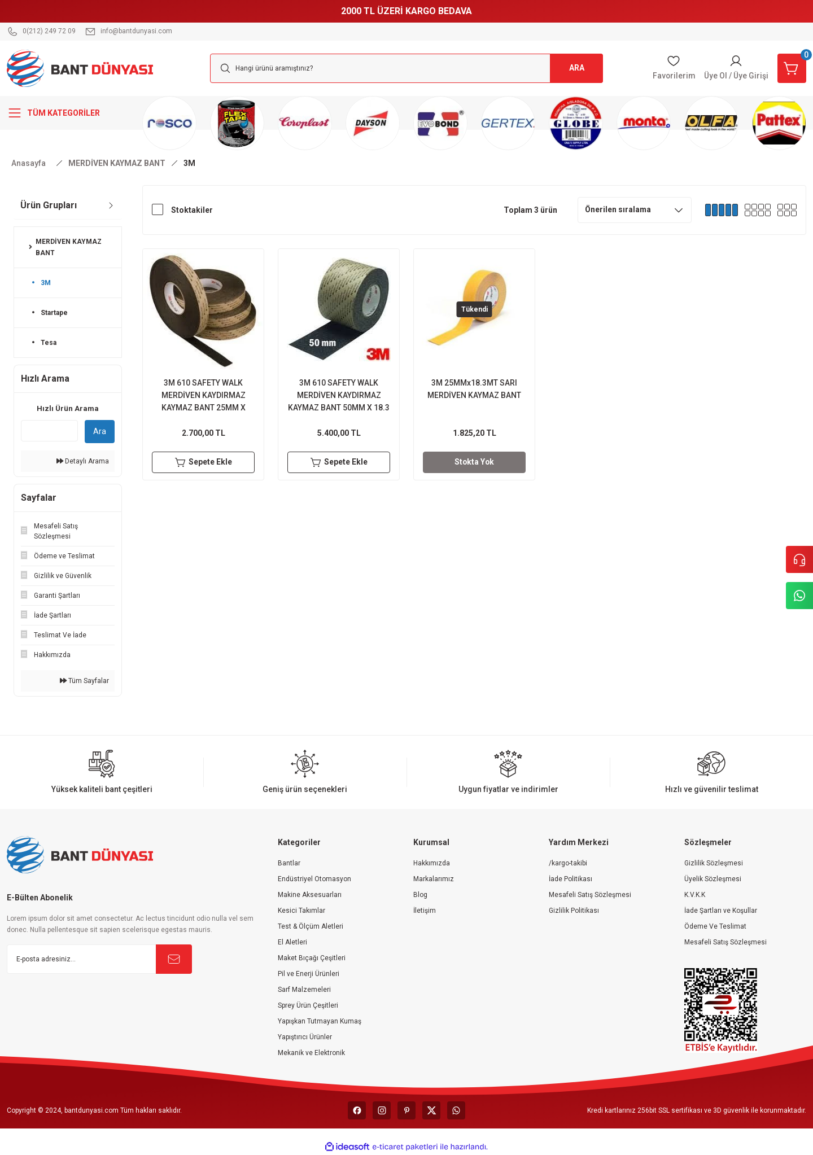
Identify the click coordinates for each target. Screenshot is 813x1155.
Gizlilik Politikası (574, 911)
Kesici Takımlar (301, 911)
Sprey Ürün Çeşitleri (308, 1005)
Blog (420, 895)
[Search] (406, 68)
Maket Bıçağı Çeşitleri (312, 958)
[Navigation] (68, 113)
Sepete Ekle (203, 462)
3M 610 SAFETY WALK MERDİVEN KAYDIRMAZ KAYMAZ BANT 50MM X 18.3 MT (339, 396)
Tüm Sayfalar (84, 681)
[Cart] (791, 68)
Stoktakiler (192, 210)
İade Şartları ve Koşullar (720, 911)
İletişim (424, 911)
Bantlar (289, 863)
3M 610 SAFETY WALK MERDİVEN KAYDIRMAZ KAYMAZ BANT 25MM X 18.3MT (203, 396)
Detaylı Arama (82, 461)
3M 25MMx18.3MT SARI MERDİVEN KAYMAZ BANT (474, 389)
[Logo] (80, 68)
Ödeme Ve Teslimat (715, 926)
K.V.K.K (694, 895)
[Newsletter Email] (99, 959)
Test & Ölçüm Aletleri (310, 926)
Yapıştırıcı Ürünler (305, 1037)
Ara (99, 431)
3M (189, 163)
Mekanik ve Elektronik (311, 1053)
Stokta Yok (474, 462)
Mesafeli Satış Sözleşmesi (590, 895)
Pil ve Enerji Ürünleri (308, 974)
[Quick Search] (49, 430)
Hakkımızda (431, 863)
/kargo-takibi (568, 863)
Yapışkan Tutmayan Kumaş (319, 1021)
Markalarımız (433, 879)
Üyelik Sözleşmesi (712, 879)
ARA (576, 68)
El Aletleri (292, 942)
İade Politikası (570, 879)
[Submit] (174, 959)
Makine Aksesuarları (310, 895)
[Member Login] (735, 68)
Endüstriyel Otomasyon (314, 879)
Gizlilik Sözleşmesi (713, 863)
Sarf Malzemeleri (304, 990)
